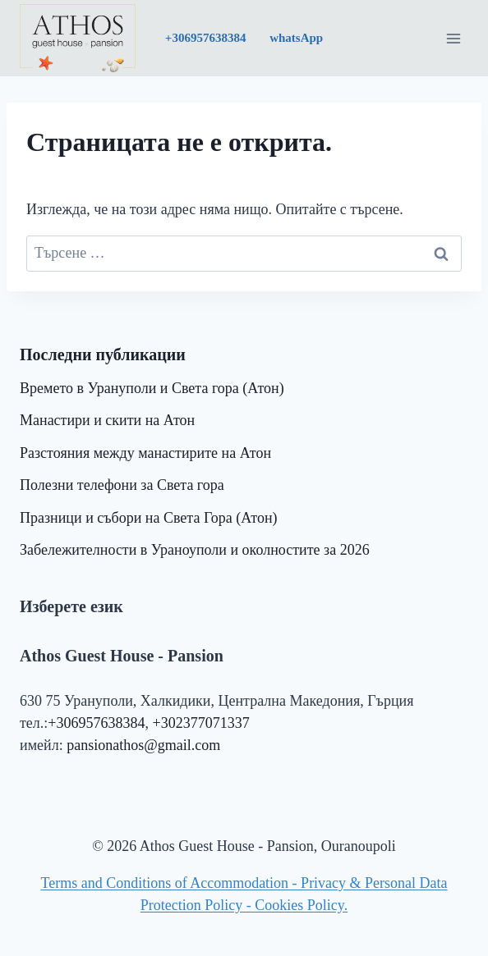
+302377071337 (201, 723)
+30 (205, 37)
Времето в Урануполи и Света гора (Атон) (152, 388)
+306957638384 (96, 723)
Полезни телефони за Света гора (122, 485)
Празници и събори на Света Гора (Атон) (149, 518)
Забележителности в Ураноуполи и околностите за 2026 (195, 550)
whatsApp (294, 37)
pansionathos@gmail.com (143, 745)
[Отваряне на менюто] (453, 38)
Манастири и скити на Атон (107, 420)
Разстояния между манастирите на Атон (145, 453)
